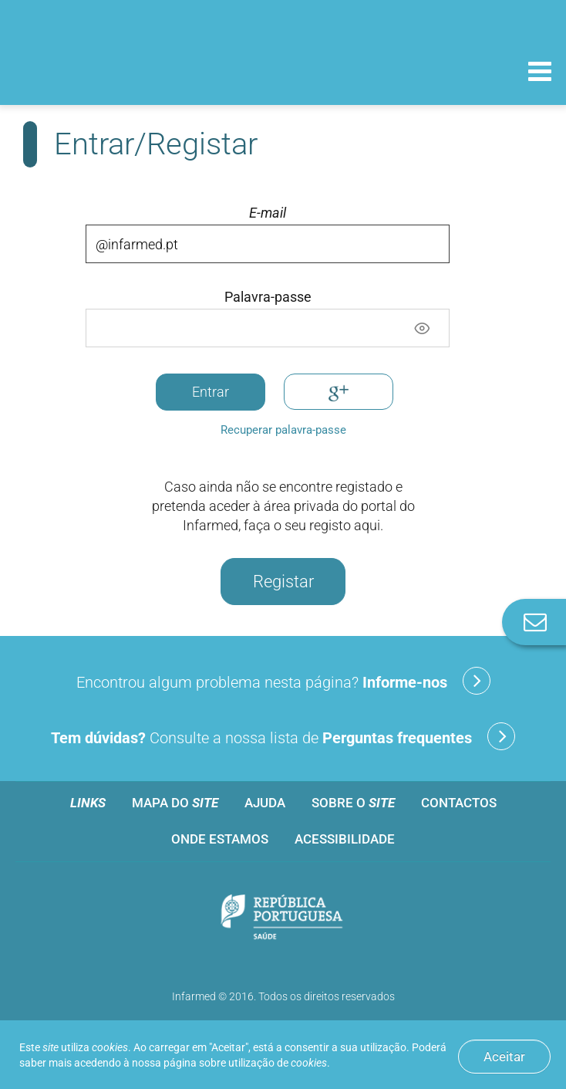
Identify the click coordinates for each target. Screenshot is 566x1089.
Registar (283, 581)
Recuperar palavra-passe (283, 430)
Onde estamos (219, 839)
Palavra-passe (268, 297)
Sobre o (353, 802)
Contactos (459, 802)
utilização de (277, 1063)
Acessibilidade (345, 839)
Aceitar (504, 1056)
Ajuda (264, 802)
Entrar (210, 392)
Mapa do (175, 802)
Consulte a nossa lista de (283, 736)
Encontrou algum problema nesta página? (283, 681)
